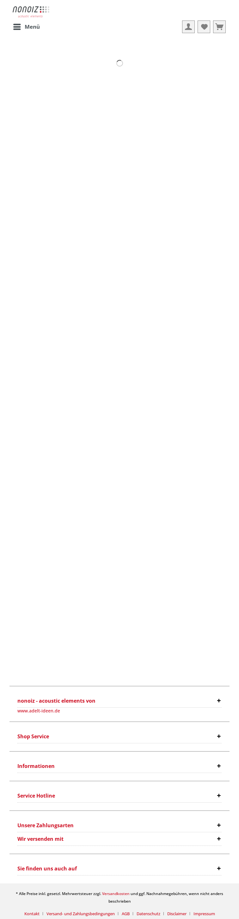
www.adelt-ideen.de (38, 711)
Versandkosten (116, 893)
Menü (26, 26)
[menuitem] (26, 26)
